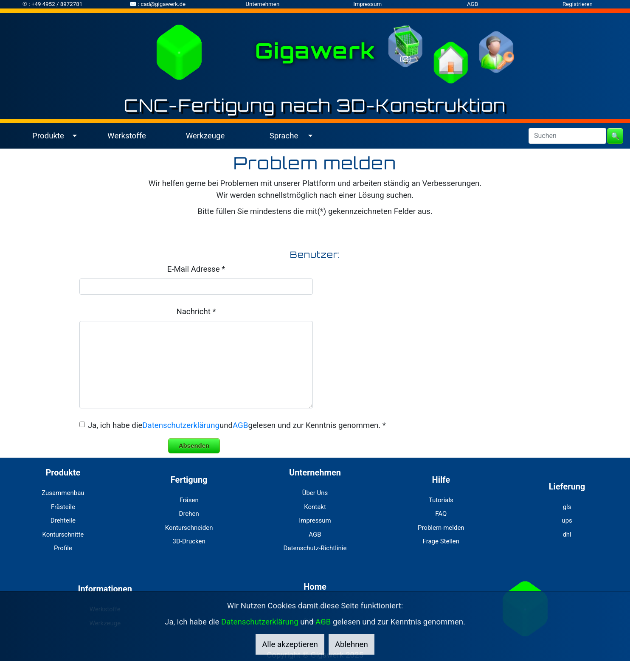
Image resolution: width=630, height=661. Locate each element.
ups (567, 520)
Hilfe (441, 480)
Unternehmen (262, 4)
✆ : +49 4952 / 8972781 (52, 4)
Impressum (367, 4)
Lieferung (567, 486)
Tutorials (441, 500)
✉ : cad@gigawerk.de (157, 4)
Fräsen (189, 500)
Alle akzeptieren (290, 644)
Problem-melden (441, 528)
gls (567, 507)
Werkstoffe (126, 136)
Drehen (189, 514)
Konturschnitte (63, 534)
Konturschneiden (189, 528)
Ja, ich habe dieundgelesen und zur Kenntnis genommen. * (237, 425)
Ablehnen (351, 644)
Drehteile (63, 520)
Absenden (194, 445)
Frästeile (63, 507)
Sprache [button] (284, 136)
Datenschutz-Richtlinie (315, 548)
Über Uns (315, 493)
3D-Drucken (189, 541)
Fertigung (189, 480)
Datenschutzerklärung (180, 425)
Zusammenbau (63, 493)
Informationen (105, 589)
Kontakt (315, 507)
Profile (63, 548)
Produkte (62, 472)
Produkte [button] (48, 136)
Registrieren (577, 4)
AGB (472, 4)
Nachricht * (196, 311)
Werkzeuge (205, 136)
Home (315, 587)
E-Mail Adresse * (196, 269)
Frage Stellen (441, 541)
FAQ (441, 514)
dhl (566, 534)
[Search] (567, 136)
